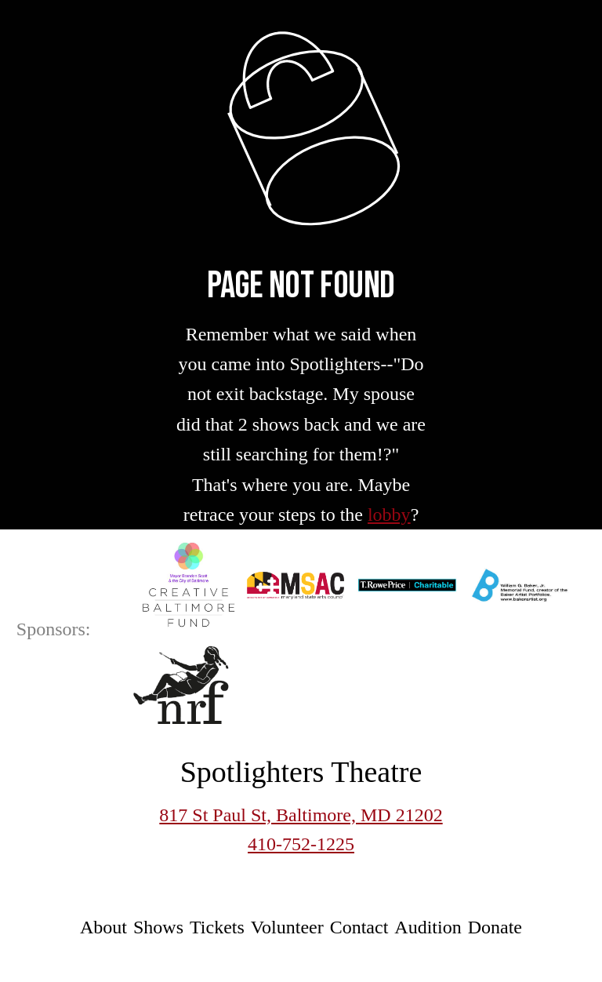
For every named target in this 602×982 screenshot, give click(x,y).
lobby (389, 514)
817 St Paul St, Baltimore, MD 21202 (300, 815)
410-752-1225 (301, 844)
